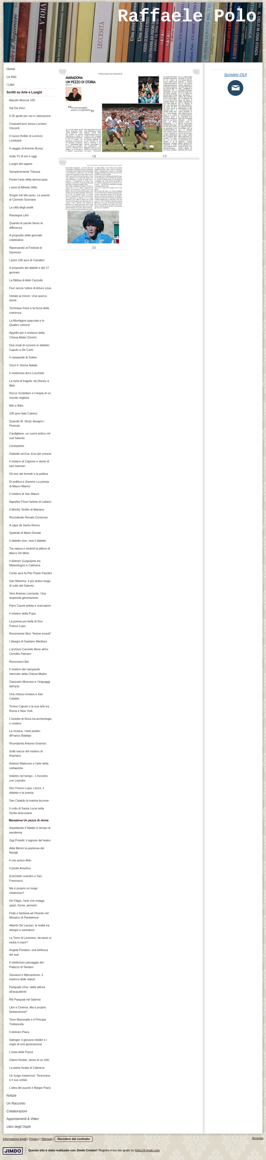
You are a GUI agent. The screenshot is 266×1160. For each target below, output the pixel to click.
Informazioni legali (15, 1139)
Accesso (257, 1138)
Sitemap (46, 1139)
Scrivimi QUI (235, 74)
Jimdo (13, 1151)
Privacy (34, 1139)
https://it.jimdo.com (147, 1150)
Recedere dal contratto (74, 1139)
